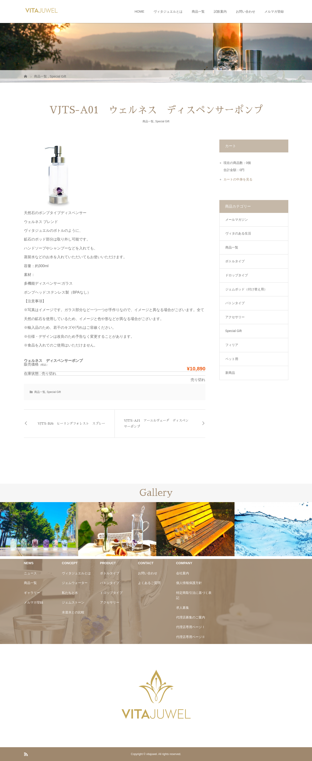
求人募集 (182, 607)
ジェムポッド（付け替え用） (246, 289)
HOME (139, 11)
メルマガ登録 (274, 11)
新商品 (230, 373)
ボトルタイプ (235, 261)
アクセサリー (235, 317)
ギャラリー (32, 593)
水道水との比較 (73, 612)
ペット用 (231, 359)
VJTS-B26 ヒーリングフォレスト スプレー (71, 423)
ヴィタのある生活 (238, 233)
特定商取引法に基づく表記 (194, 595)
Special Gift (162, 121)
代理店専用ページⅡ (190, 637)
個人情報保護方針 (189, 583)
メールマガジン (236, 219)
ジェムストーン (73, 602)
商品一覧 (198, 11)
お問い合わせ (245, 11)
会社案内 (182, 573)
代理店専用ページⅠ (190, 627)
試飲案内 (220, 11)
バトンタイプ (235, 303)
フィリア (231, 345)
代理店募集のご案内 (190, 617)
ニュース (30, 573)
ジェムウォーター (75, 583)
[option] (39, 529)
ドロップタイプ (236, 275)
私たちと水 (70, 593)
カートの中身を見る (237, 179)
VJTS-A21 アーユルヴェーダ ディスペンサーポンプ (156, 423)
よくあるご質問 (149, 583)
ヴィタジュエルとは (168, 11)
